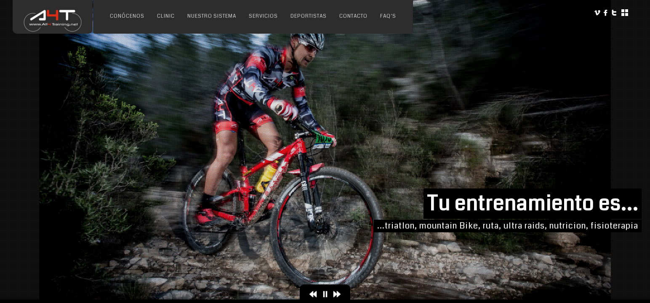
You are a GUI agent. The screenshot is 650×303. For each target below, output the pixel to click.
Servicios (263, 16)
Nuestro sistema (211, 16)
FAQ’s (388, 16)
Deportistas (308, 16)
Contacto (353, 16)
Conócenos (127, 16)
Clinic (166, 16)
